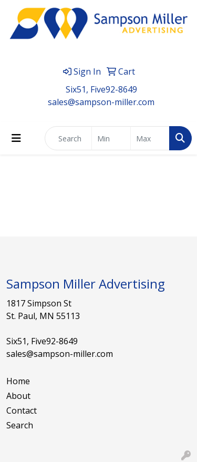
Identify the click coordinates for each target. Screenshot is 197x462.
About (18, 396)
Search (19, 425)
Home (18, 381)
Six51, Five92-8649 (101, 89)
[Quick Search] (68, 138)
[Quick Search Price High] (150, 138)
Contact (21, 410)
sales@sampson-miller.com (101, 102)
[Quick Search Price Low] (111, 138)
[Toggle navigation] (16, 138)
